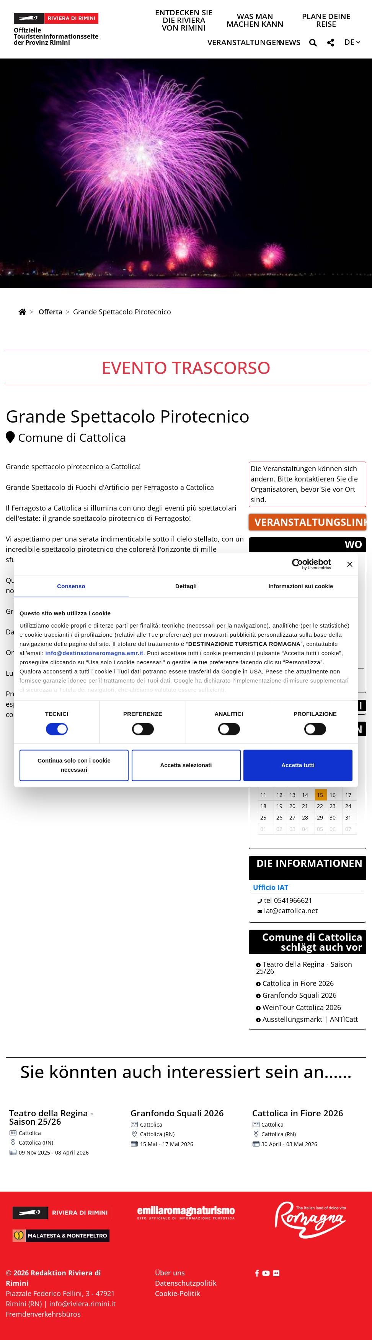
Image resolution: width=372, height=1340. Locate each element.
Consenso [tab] (71, 586)
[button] (312, 44)
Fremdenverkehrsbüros (43, 1314)
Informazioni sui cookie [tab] (301, 586)
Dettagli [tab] (186, 586)
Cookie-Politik (177, 1293)
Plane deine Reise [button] (326, 21)
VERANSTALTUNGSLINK (310, 522)
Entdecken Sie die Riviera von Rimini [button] (183, 21)
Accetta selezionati (186, 765)
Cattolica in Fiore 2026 (295, 983)
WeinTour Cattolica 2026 (298, 1007)
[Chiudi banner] (349, 564)
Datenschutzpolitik (186, 1283)
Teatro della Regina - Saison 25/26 (304, 967)
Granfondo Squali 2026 (296, 995)
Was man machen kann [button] (255, 21)
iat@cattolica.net (291, 910)
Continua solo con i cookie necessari (74, 765)
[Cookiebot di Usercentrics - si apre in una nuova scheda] (297, 564)
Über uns (170, 1272)
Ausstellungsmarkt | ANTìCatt (307, 1019)
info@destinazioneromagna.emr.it (95, 653)
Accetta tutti (298, 765)
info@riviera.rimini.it (82, 1303)
